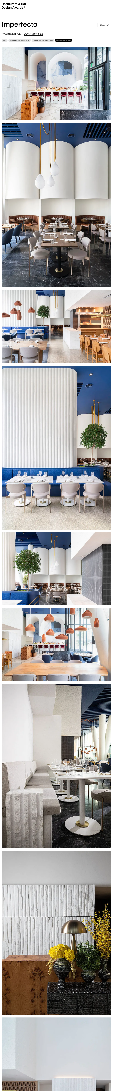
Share (104, 25)
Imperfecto (19, 25)
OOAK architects (33, 34)
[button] (108, 6)
